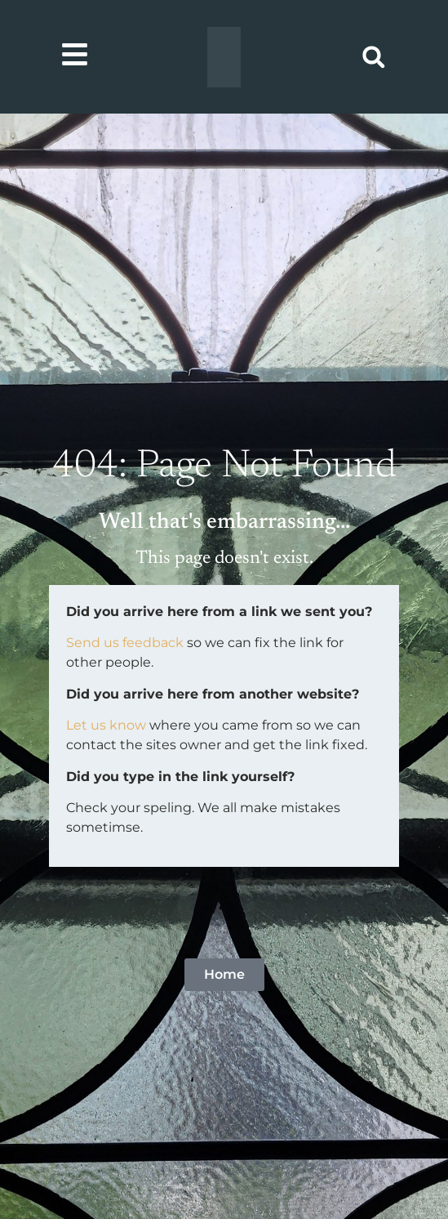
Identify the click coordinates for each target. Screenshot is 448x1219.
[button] (373, 57)
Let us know (106, 725)
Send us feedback (125, 642)
